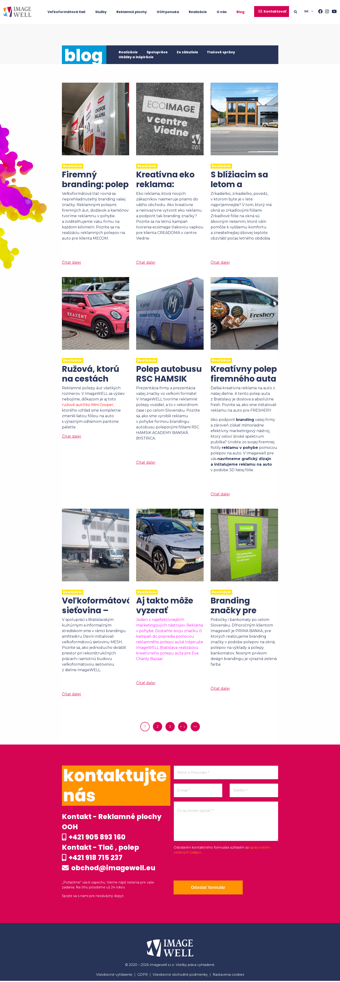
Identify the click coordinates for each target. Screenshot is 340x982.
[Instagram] (326, 12)
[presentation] (209, 868)
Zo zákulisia (187, 52)
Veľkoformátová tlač (66, 12)
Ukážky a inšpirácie (136, 57)
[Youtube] (333, 12)
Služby (101, 12)
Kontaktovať (275, 11)
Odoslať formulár (208, 887)
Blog (240, 12)
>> (195, 727)
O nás (222, 12)
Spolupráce (157, 52)
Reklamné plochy (131, 12)
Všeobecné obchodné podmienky (180, 976)
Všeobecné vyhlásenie (114, 976)
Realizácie (198, 12)
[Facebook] (319, 12)
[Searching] (299, 12)
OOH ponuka (168, 12)
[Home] (17, 12)
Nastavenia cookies (228, 976)
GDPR (142, 976)
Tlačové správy (221, 52)
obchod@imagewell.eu (110, 869)
